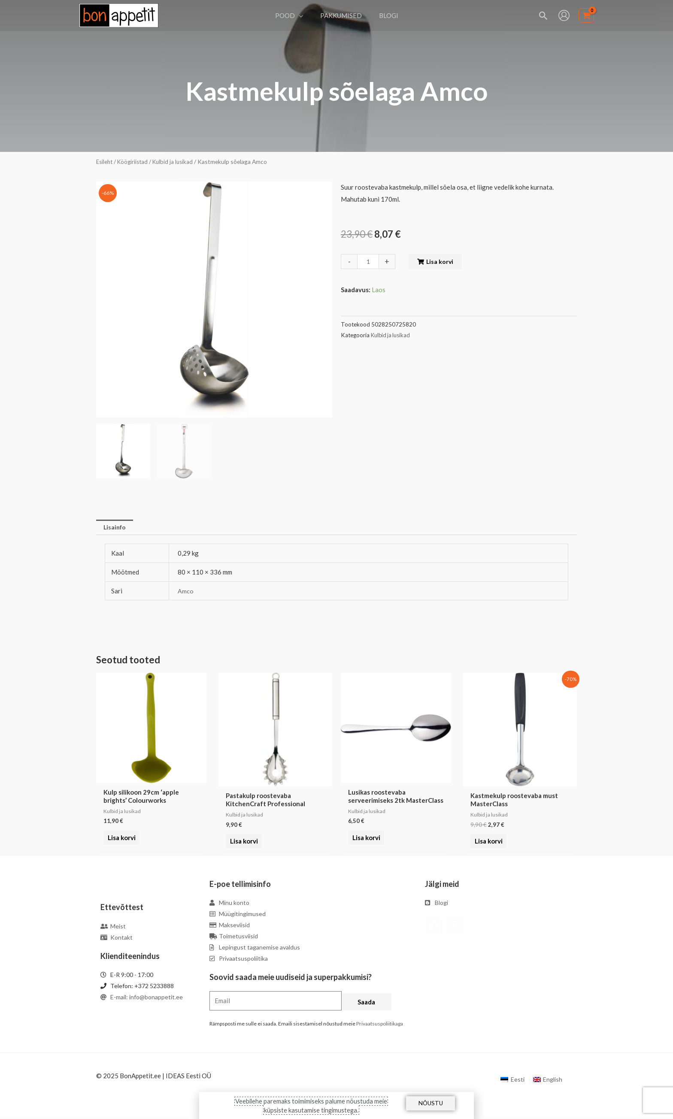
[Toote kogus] (368, 261)
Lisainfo (116, 528)
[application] (303, 15)
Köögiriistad (135, 161)
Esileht (105, 161)
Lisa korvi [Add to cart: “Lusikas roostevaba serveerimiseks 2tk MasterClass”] (365, 842)
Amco (186, 592)
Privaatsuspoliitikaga (379, 1024)
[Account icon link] (564, 15)
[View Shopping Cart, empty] (586, 15)
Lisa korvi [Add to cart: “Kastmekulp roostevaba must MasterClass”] (487, 842)
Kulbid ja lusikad (177, 161)
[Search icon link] (543, 15)
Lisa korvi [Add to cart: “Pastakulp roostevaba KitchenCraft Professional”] (242, 842)
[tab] (116, 528)
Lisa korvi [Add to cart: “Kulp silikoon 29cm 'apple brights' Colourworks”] (120, 842)
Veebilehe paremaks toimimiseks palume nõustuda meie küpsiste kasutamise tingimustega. (311, 1105)
